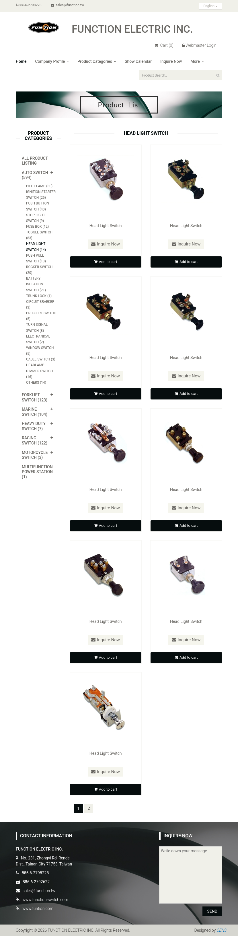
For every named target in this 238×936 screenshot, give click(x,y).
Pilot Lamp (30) (39, 186)
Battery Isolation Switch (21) (36, 284)
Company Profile (52, 61)
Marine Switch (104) (34, 412)
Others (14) (36, 383)
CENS (222, 930)
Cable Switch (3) (40, 359)
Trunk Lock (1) (39, 296)
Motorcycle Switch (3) (35, 455)
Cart (164, 45)
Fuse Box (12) (37, 227)
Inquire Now (171, 61)
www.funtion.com (37, 908)
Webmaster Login (199, 45)
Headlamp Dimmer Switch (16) (39, 371)
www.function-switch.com (45, 899)
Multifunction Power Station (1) (37, 472)
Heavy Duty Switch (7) (34, 426)
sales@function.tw (67, 5)
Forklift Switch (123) (34, 397)
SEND (212, 911)
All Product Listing (35, 161)
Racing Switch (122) (34, 440)
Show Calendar (138, 61)
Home (21, 61)
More (197, 61)
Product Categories (96, 61)
